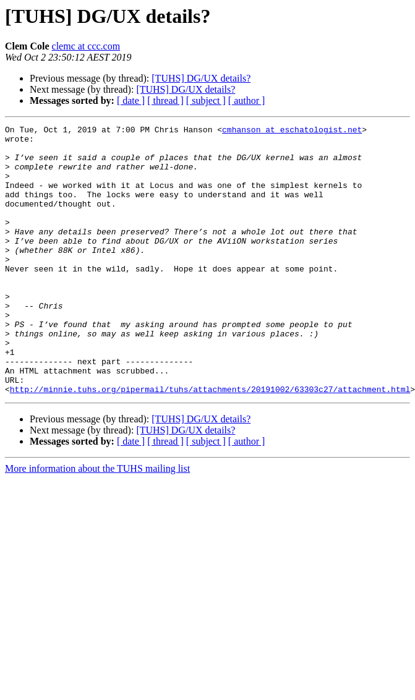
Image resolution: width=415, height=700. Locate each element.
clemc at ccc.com (86, 46)
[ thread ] (165, 100)
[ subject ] (206, 100)
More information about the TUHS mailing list (97, 522)
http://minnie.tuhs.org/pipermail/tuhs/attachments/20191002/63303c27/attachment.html (210, 442)
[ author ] (246, 100)
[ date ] (131, 100)
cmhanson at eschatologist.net (292, 131)
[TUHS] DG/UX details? (201, 78)
